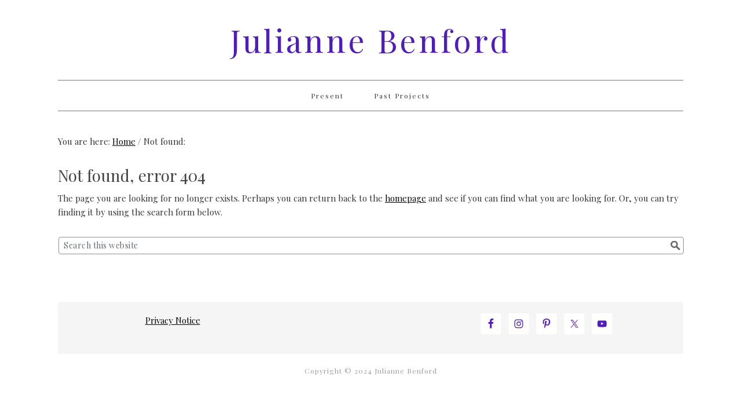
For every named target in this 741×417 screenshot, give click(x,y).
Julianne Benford (370, 40)
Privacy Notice (172, 320)
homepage (405, 198)
